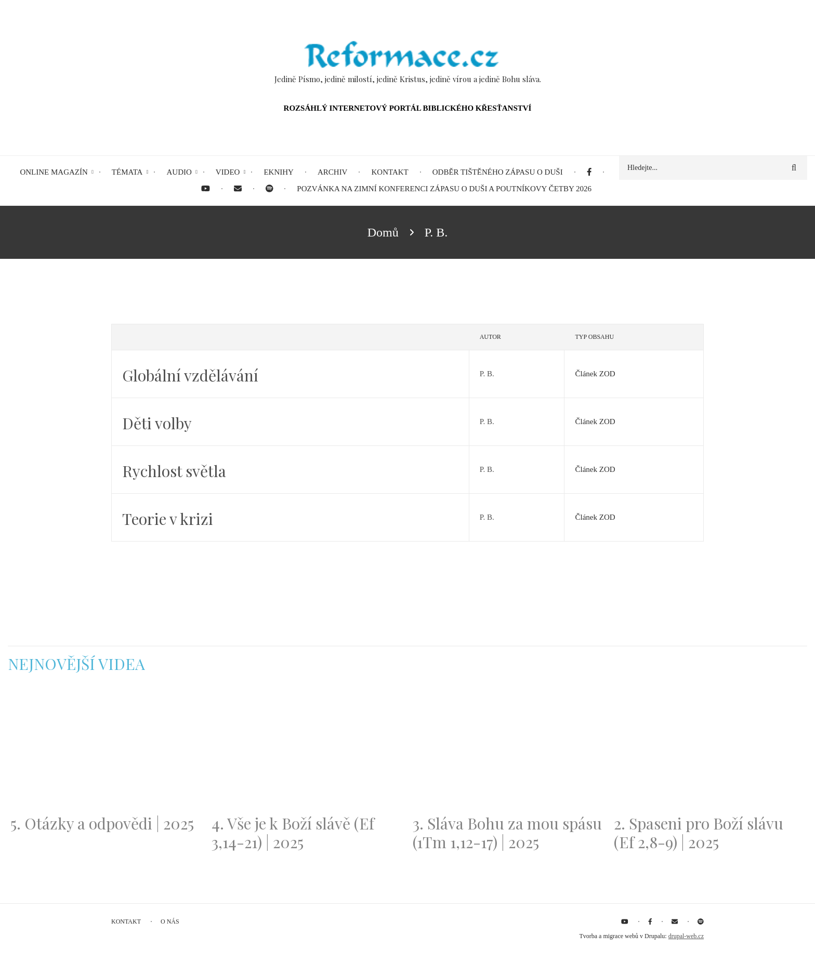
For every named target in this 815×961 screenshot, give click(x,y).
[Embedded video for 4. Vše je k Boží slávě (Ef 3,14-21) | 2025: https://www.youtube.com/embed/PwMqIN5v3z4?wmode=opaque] (307, 750)
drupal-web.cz (686, 936)
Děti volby (157, 423)
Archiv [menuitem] (333, 172)
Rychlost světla (174, 471)
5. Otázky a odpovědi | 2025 (102, 823)
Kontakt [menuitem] (389, 172)
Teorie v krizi (167, 518)
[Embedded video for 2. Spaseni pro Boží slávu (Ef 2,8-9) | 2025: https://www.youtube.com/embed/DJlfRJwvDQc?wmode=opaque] (709, 750)
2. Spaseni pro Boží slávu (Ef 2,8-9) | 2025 (698, 832)
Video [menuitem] (228, 172)
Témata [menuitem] (127, 172)
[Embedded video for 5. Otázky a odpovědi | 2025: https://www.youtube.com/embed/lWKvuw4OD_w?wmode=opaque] (105, 750)
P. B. (487, 374)
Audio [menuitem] (178, 172)
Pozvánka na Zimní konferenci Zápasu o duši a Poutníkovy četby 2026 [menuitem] (444, 189)
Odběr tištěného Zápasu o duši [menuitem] (497, 172)
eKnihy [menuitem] (279, 172)
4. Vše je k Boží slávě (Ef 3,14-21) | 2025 (293, 832)
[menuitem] (589, 172)
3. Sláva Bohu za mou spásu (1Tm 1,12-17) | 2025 (507, 832)
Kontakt (126, 921)
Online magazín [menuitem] (53, 172)
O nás (170, 921)
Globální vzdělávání (190, 375)
